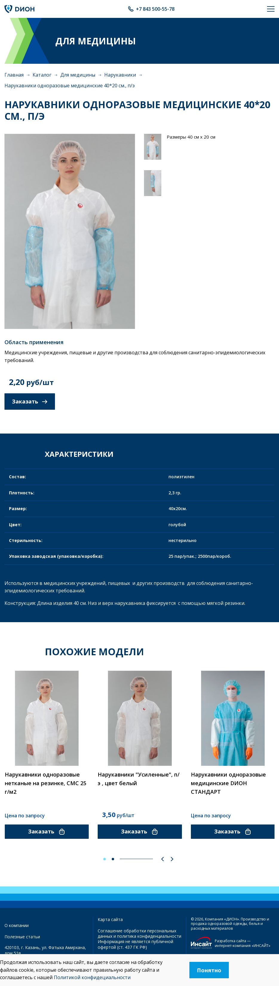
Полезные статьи (22, 937)
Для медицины (77, 75)
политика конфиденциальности (149, 936)
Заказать (29, 401)
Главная (14, 75)
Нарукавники (120, 75)
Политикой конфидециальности (92, 977)
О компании (16, 925)
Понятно (209, 970)
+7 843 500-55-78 (155, 9)
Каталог (42, 75)
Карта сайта (110, 919)
